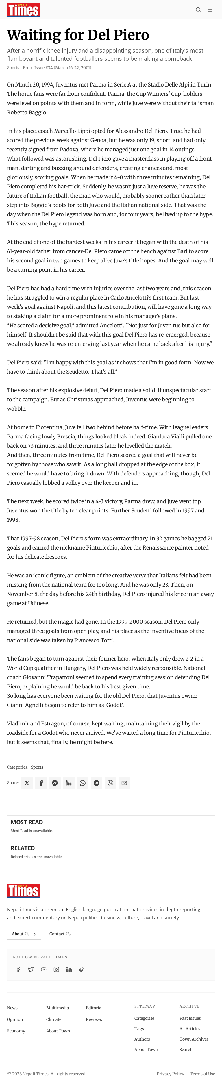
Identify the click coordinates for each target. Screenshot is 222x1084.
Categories (144, 1018)
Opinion (15, 1019)
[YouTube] (43, 969)
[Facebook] (18, 969)
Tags (139, 1028)
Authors (142, 1039)
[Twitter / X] (31, 969)
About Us (24, 933)
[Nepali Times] (23, 891)
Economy (16, 1031)
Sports (37, 767)
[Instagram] (56, 969)
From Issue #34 (57, 67)
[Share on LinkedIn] (69, 783)
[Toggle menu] (210, 10)
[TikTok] (82, 969)
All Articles (190, 1028)
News (12, 1007)
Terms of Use (202, 1073)
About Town (58, 1031)
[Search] (198, 10)
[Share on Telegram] (96, 783)
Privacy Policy (170, 1073)
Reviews (94, 1019)
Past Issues (190, 1018)
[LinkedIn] (69, 969)
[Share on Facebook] (41, 783)
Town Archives (194, 1039)
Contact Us (60, 933)
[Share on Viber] (110, 783)
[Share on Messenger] (55, 783)
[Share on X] (27, 783)
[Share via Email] (124, 783)
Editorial (94, 1007)
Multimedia (57, 1007)
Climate (53, 1019)
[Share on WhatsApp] (82, 783)
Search (186, 1049)
